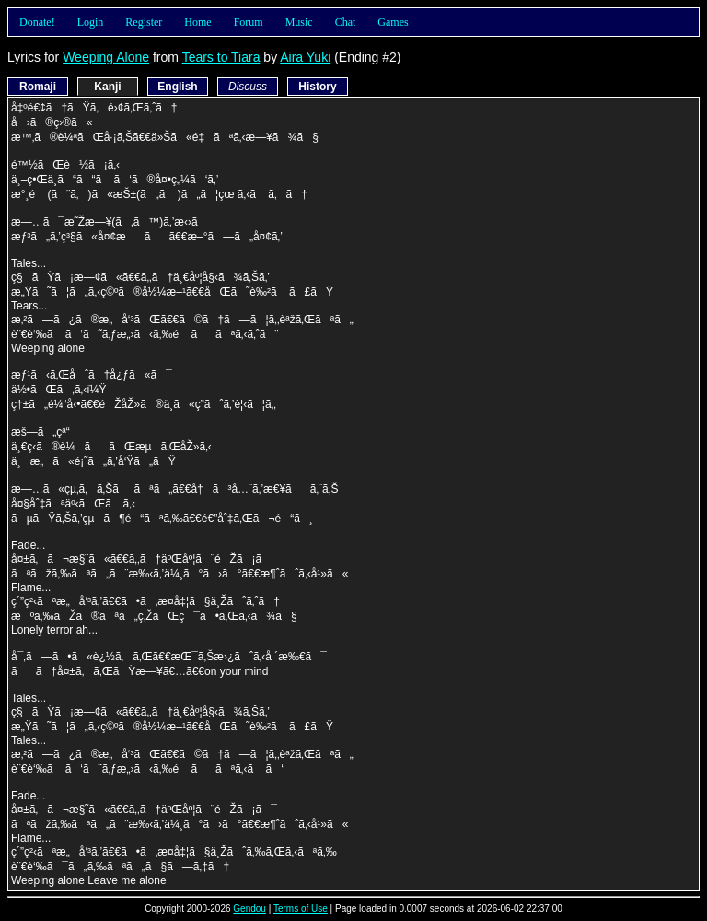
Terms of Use (300, 909)
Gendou (249, 909)
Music (299, 22)
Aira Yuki (305, 57)
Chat (345, 22)
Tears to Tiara (221, 57)
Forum (248, 22)
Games (392, 22)
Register (143, 22)
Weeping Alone (106, 57)
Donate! (37, 22)
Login (90, 22)
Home (197, 22)
